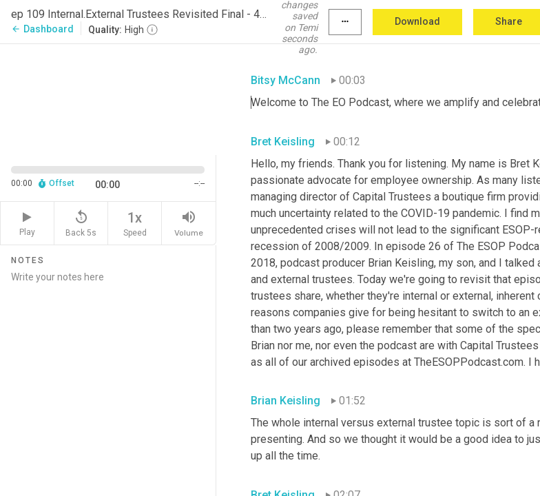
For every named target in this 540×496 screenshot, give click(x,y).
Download (417, 21)
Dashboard (42, 28)
